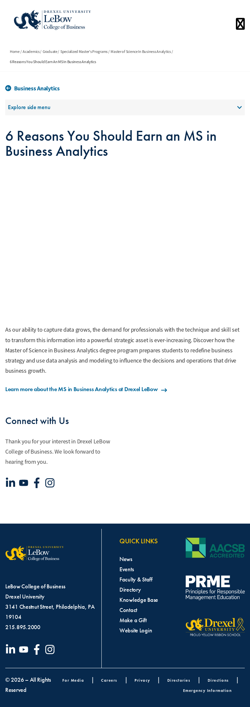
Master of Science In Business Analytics (141, 51)
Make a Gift (133, 620)
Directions (218, 680)
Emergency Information (207, 690)
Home (15, 51)
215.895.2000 (22, 627)
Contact (128, 610)
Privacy (142, 680)
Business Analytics (37, 88)
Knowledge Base (138, 599)
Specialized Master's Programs (84, 51)
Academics (31, 51)
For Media (73, 680)
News (125, 559)
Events (126, 569)
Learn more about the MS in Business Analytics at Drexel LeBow (86, 389)
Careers (109, 680)
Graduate (50, 51)
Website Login (135, 630)
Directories (179, 680)
